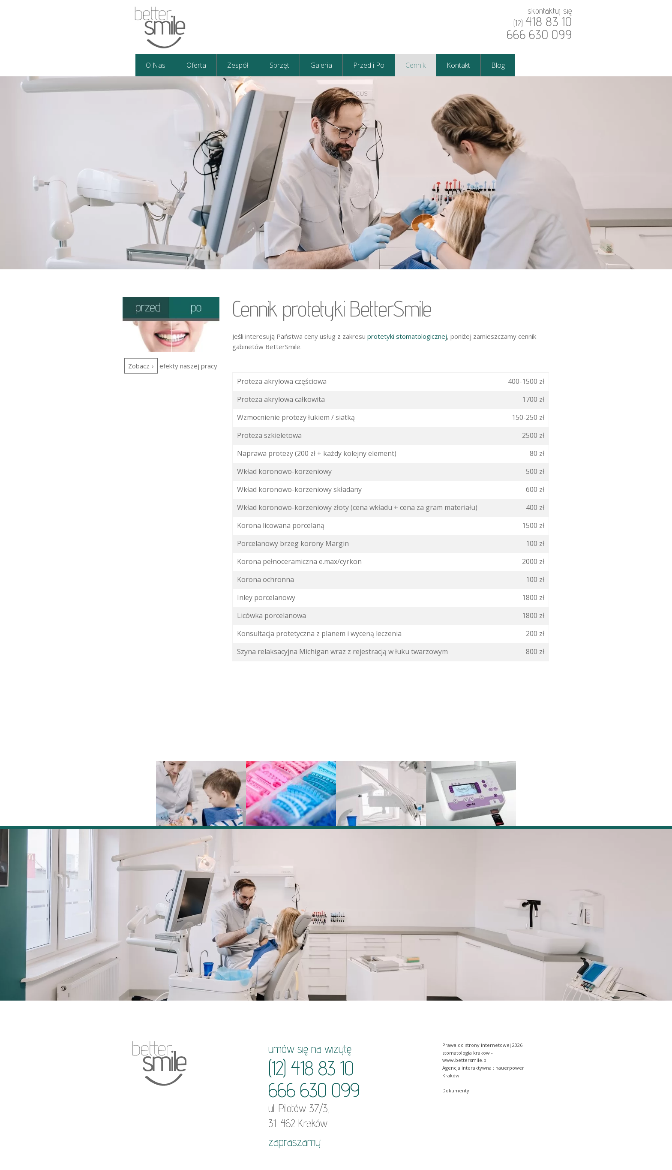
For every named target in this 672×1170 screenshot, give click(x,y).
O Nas (155, 65)
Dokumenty (455, 1090)
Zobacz (139, 366)
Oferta (196, 65)
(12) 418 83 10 (311, 1068)
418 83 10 (548, 21)
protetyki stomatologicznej (407, 336)
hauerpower (509, 1067)
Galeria (321, 65)
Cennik (415, 65)
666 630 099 (539, 34)
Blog (498, 65)
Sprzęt (279, 65)
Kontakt (458, 65)
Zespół (238, 65)
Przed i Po (368, 65)
